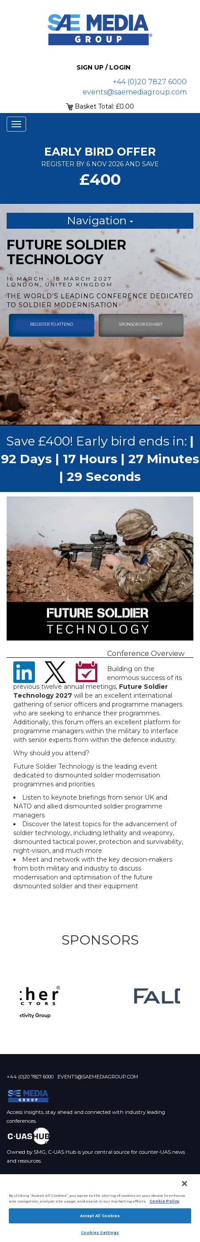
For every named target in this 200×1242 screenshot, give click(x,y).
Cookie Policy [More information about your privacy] (164, 1201)
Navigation (100, 220)
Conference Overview (146, 653)
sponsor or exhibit (141, 324)
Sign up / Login (104, 67)
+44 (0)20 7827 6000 (150, 82)
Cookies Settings (100, 1232)
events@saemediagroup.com (135, 92)
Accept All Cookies (100, 1216)
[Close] (184, 1183)
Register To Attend (51, 324)
